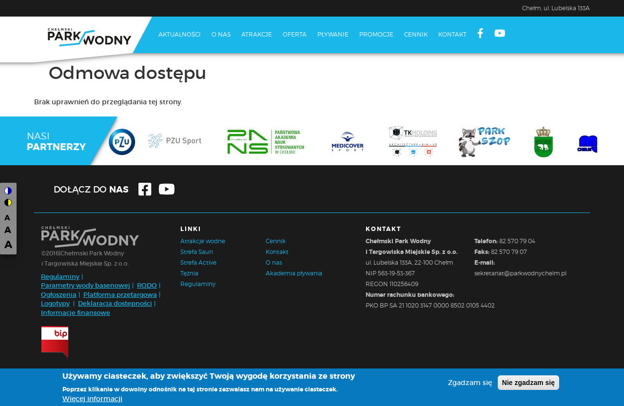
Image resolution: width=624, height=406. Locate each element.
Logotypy (55, 303)
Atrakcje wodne (202, 241)
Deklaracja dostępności (115, 303)
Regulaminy (60, 276)
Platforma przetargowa (120, 294)
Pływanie (333, 34)
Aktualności (179, 34)
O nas (221, 34)
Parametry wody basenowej (85, 285)
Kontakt (452, 34)
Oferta (295, 34)
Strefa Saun (196, 251)
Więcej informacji (92, 398)
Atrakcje (256, 34)
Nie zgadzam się (528, 383)
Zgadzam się (470, 382)
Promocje (376, 34)
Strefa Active (198, 262)
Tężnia (189, 273)
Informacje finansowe (75, 313)
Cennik (416, 34)
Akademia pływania (294, 273)
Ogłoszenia (59, 294)
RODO (147, 285)
